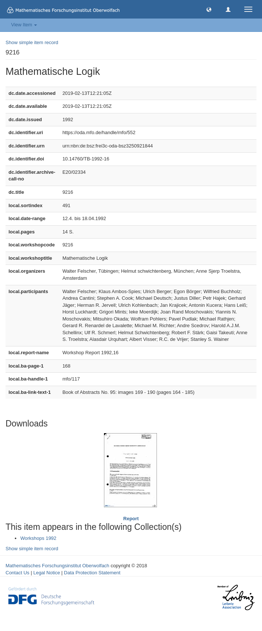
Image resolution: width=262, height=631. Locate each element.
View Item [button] (24, 24)
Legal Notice (46, 572)
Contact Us (17, 572)
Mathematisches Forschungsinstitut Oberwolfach (57, 565)
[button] (208, 9)
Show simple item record (32, 42)
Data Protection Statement (92, 572)
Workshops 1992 (38, 538)
